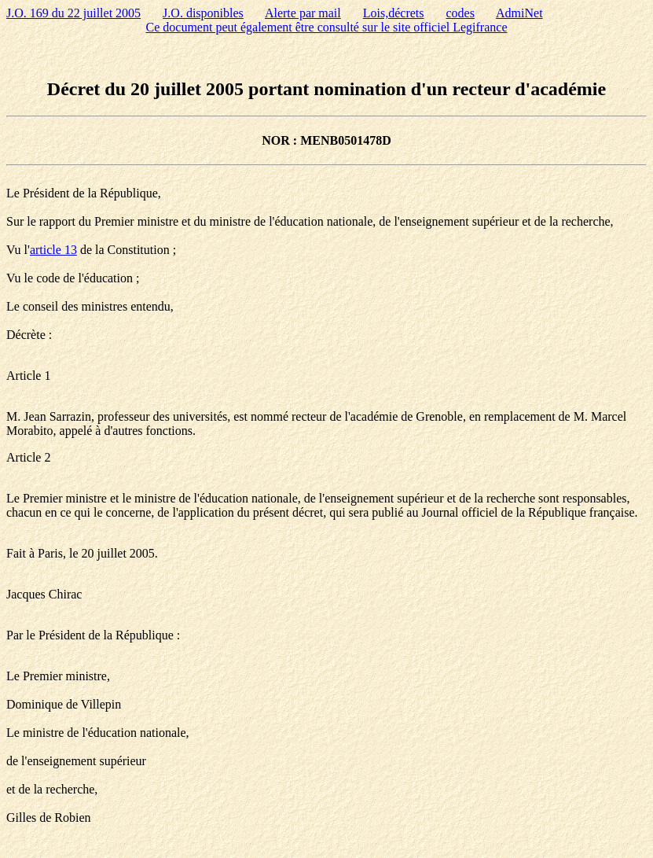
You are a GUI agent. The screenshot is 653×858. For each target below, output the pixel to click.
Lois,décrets (393, 13)
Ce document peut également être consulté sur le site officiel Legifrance (327, 27)
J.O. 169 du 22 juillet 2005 (73, 13)
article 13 (53, 249)
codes (460, 13)
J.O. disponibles (203, 13)
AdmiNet (519, 13)
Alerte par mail (303, 13)
